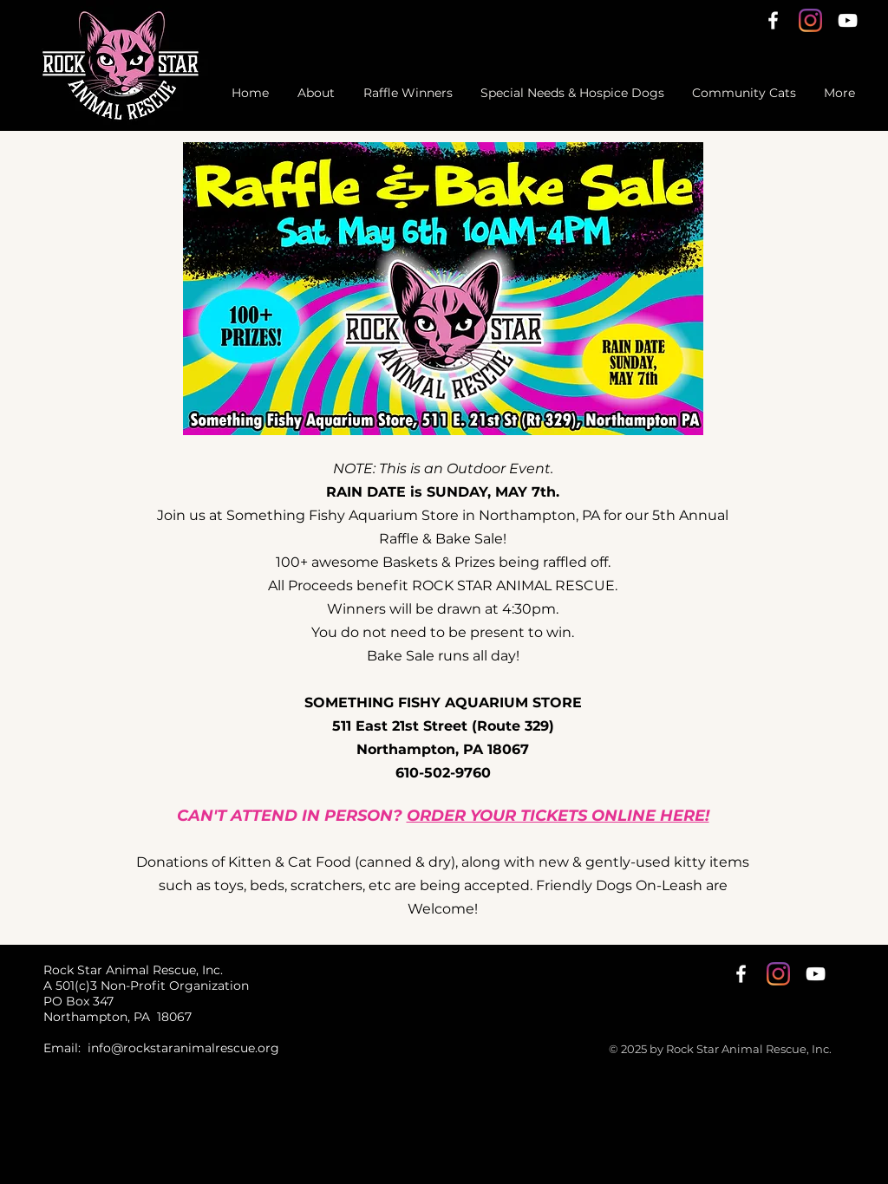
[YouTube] (847, 20)
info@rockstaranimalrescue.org (183, 1048)
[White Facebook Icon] (773, 20)
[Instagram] (810, 20)
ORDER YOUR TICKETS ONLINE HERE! (558, 815)
